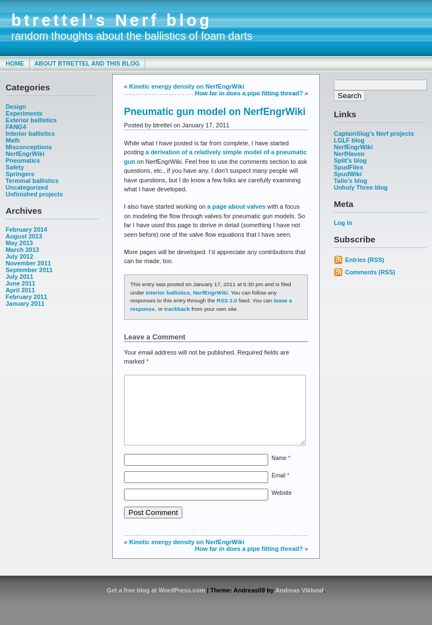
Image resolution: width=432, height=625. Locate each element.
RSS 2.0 (227, 300)
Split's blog (350, 160)
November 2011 (28, 263)
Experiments (24, 113)
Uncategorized (27, 187)
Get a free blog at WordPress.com (156, 603)
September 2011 (29, 269)
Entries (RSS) (364, 259)
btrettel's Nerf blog (111, 20)
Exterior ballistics (31, 120)
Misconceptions (29, 147)
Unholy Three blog (361, 187)
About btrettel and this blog (87, 63)
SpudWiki (348, 174)
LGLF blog (349, 140)
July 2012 (19, 256)
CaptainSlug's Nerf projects (374, 133)
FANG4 (16, 126)
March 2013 (22, 249)
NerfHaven (349, 153)
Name (281, 471)
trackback (177, 309)
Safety (15, 167)
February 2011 (26, 296)
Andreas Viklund (299, 603)
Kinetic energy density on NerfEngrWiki (186, 86)
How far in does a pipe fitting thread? (249, 93)
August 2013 (24, 236)
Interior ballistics (30, 133)
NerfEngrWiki (25, 153)
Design (16, 106)
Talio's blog (350, 180)
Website (282, 506)
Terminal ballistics (32, 180)
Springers (20, 174)
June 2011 (20, 283)
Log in (343, 222)
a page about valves (236, 206)
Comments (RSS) (370, 272)
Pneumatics (23, 160)
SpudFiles (348, 167)
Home (15, 63)
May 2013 (19, 243)
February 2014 (26, 229)
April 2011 (20, 290)
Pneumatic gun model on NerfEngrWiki (215, 111)
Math (13, 140)
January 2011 (25, 303)
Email (280, 489)
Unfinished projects (34, 194)
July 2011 (19, 276)
